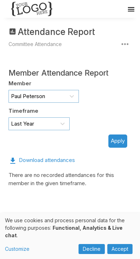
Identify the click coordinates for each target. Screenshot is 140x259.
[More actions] (124, 44)
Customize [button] (17, 249)
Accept (120, 249)
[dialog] (70, 236)
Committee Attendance (35, 44)
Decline (92, 249)
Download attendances (47, 160)
